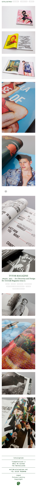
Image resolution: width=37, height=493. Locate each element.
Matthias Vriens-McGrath (15, 286)
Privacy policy (18, 477)
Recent (15, 1)
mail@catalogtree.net (18, 469)
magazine (28, 284)
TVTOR (8, 281)
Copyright (18, 479)
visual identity (18, 288)
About (31, 1)
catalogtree (7, 1)
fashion (20, 284)
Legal (18, 475)
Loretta (24, 1)
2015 (7, 284)
